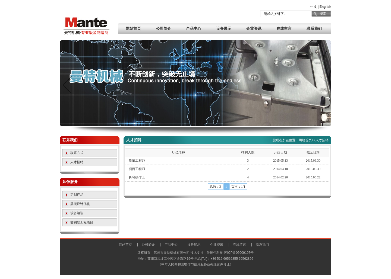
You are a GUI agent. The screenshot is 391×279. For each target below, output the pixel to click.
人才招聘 (76, 162)
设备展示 (223, 29)
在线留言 (284, 29)
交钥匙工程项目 (81, 222)
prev (67, 84)
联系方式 (76, 153)
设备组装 (76, 213)
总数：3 (215, 186)
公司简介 (163, 29)
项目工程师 (137, 169)
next (323, 84)
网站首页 (133, 29)
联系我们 (314, 29)
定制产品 (76, 195)
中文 (313, 7)
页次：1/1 (238, 186)
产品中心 (193, 29)
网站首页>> (307, 140)
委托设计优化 (80, 204)
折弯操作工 (137, 177)
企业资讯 (253, 29)
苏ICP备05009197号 (239, 253)
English (325, 7)
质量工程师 (137, 160)
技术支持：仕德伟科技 (206, 253)
